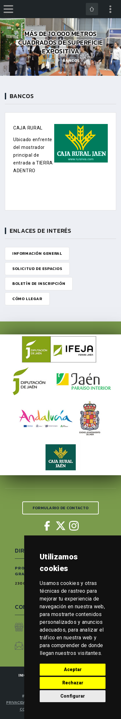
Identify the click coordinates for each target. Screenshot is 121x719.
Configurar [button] (72, 696)
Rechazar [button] (72, 682)
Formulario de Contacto (61, 508)
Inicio (48, 60)
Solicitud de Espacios (37, 269)
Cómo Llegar (27, 299)
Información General (37, 253)
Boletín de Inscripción (38, 283)
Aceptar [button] (73, 669)
